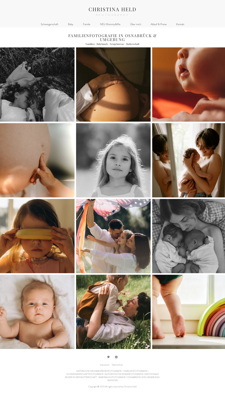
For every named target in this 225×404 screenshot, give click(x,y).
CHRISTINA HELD (113, 9)
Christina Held (130, 386)
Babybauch (102, 44)
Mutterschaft (132, 44)
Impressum (105, 364)
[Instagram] (116, 357)
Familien (90, 44)
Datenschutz (117, 364)
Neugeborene (117, 44)
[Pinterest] (108, 357)
